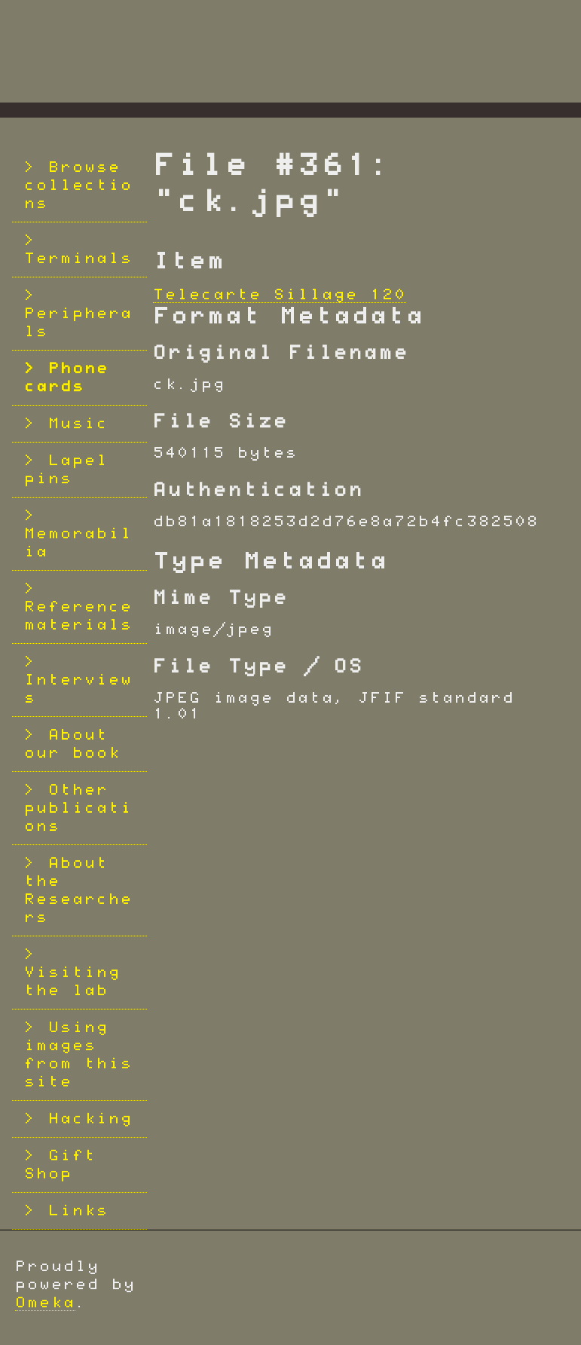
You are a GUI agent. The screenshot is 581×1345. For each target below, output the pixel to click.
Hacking (90, 1118)
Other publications (78, 808)
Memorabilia (78, 542)
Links (78, 1210)
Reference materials (78, 616)
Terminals (78, 258)
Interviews (78, 689)
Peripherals (78, 322)
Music (78, 423)
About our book (72, 744)
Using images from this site (78, 1054)
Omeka (45, 1302)
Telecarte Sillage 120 (279, 294)
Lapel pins (66, 469)
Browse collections (78, 185)
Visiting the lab (72, 981)
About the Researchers (78, 890)
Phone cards (66, 377)
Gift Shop (60, 1164)
